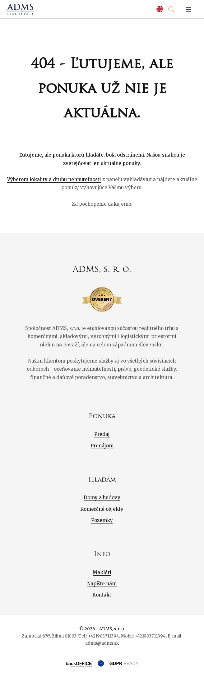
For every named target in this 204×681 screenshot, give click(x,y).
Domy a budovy (102, 497)
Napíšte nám (102, 584)
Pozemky (102, 520)
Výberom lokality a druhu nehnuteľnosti (54, 179)
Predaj (102, 434)
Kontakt (101, 595)
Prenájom (102, 446)
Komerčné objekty (101, 509)
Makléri (102, 572)
